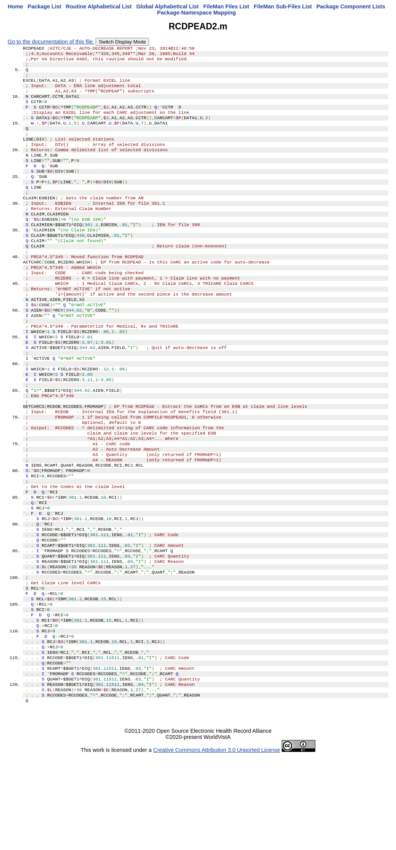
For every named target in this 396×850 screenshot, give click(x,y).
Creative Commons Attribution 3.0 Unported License (216, 844)
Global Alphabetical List (167, 6)
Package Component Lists (350, 6)
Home (15, 6)
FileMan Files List (226, 6)
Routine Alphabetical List (98, 6)
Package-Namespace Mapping (196, 13)
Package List (44, 6)
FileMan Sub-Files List (283, 6)
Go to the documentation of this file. (51, 42)
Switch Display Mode (122, 42)
